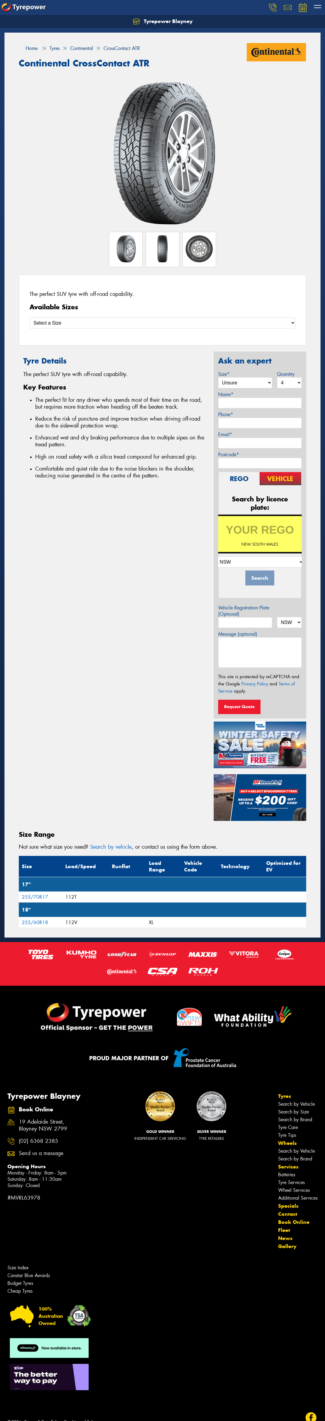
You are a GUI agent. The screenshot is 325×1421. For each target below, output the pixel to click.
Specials (288, 1206)
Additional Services (298, 1198)
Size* (223, 374)
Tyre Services (291, 1182)
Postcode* (228, 454)
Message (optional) (237, 634)
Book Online (293, 1222)
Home (28, 48)
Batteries (286, 1175)
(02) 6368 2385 (38, 1141)
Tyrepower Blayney (162, 21)
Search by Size (293, 1112)
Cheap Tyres (20, 1291)
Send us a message (41, 1153)
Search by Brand (295, 1119)
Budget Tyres (20, 1283)
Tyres (284, 1096)
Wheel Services (294, 1190)
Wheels (287, 1143)
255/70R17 (35, 897)
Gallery (287, 1246)
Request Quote (239, 706)
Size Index (18, 1268)
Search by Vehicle (296, 1104)
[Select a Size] (162, 322)
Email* (225, 434)
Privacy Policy (254, 684)
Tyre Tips (287, 1135)
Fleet (284, 1230)
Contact (287, 1214)
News (285, 1238)
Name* (225, 394)
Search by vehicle (111, 847)
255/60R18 (35, 922)
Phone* (225, 414)
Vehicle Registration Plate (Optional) (243, 611)
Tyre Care (288, 1127)
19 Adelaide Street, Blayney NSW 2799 (43, 1125)
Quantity (286, 374)
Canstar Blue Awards (28, 1275)
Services (288, 1166)
